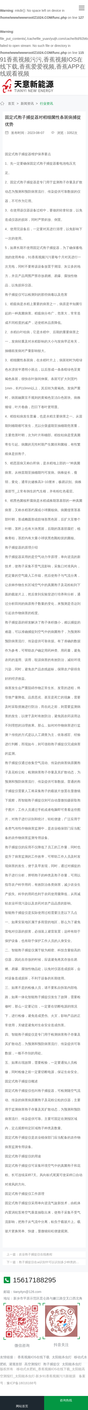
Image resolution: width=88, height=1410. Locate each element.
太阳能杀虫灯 (62, 1357)
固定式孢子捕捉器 (18, 154)
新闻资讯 (27, 103)
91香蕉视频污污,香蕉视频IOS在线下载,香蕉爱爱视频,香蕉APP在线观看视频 (42, 66)
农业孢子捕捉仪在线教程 (35, 1254)
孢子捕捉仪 (51, 1364)
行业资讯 (46, 103)
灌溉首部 (15, 1364)
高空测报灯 (32, 1364)
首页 (11, 103)
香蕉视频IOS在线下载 (34, 1357)
